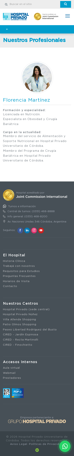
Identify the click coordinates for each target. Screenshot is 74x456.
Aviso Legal (18, 444)
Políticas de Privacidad (46, 444)
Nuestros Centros (20, 303)
